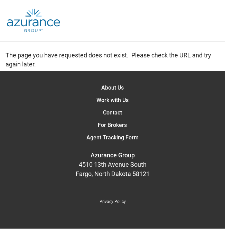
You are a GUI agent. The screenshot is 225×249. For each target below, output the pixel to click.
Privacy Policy (113, 201)
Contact (112, 112)
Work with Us (112, 100)
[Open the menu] (142, 20)
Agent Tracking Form (112, 137)
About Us (112, 87)
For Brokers (112, 125)
